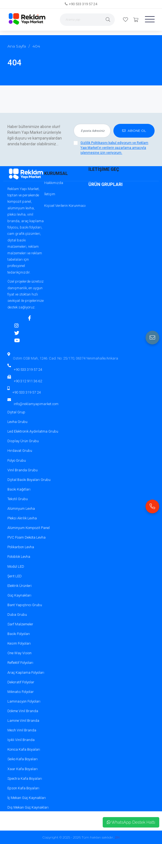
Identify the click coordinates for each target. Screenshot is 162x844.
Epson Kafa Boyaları (23, 788)
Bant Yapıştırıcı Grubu (24, 605)
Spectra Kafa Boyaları (24, 778)
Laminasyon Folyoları (23, 701)
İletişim (49, 194)
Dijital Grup (16, 412)
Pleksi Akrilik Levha (22, 518)
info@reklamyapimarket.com (36, 404)
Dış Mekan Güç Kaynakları (28, 807)
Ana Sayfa (16, 46)
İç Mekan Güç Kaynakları (26, 798)
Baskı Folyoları (18, 634)
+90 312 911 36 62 (28, 381)
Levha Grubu (17, 422)
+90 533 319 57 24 (83, 4)
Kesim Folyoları (19, 643)
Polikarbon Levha (20, 547)
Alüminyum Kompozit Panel (28, 528)
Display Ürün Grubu (23, 441)
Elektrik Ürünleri (19, 586)
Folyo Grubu (16, 460)
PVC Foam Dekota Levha (26, 537)
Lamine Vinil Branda (23, 720)
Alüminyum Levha (21, 508)
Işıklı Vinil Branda (21, 740)
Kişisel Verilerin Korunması (65, 206)
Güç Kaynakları (19, 595)
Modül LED (15, 566)
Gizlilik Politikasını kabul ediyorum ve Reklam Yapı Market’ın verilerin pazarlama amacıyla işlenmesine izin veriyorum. (114, 148)
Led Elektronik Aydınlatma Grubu (32, 431)
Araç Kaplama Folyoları (25, 672)
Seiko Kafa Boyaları (22, 759)
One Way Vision (19, 653)
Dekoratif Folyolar (20, 682)
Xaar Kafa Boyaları (22, 769)
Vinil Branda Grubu (22, 470)
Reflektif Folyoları (20, 663)
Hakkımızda (53, 183)
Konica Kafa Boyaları (23, 749)
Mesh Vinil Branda (21, 730)
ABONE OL (134, 131)
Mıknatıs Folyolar (20, 692)
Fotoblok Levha (18, 557)
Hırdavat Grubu (19, 451)
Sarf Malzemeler (20, 624)
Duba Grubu (17, 614)
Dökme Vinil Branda (22, 711)
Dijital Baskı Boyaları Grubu (29, 480)
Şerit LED (14, 576)
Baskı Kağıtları (18, 489)
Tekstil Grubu (17, 499)
